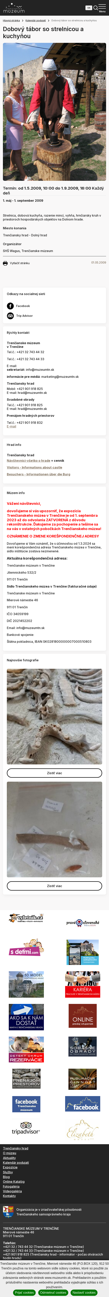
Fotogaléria (11, 1186)
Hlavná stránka (11, 20)
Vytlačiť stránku (16, 263)
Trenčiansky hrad (15, 1148)
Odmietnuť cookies (53, 1292)
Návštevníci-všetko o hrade (28, 461)
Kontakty (9, 1196)
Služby (8, 1172)
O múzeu (9, 1153)
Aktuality (9, 1158)
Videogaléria (12, 1191)
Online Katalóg (14, 1182)
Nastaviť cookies (84, 1292)
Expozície (10, 1167)
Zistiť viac (54, 773)
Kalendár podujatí (36, 20)
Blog (6, 1177)
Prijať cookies (24, 1292)
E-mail (11, 426)
